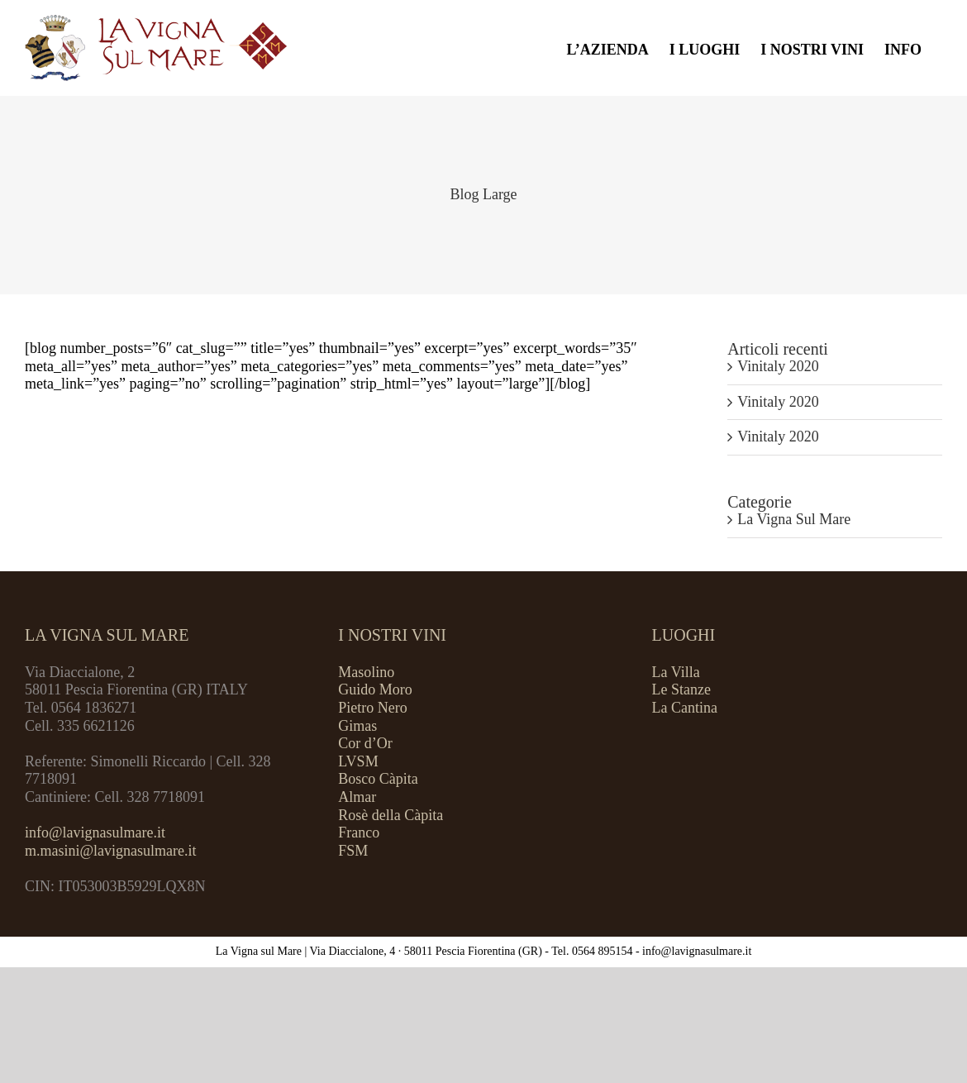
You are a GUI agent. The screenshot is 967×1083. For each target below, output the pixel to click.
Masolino (366, 672)
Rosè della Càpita (390, 815)
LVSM (358, 761)
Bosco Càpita (378, 779)
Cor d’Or (365, 743)
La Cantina (684, 707)
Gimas (357, 726)
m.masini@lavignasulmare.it (111, 850)
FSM (353, 850)
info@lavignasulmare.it (95, 832)
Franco (358, 832)
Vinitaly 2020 (777, 366)
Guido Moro (375, 689)
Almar (357, 797)
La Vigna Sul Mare (793, 519)
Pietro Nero (372, 707)
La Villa (676, 672)
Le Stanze (681, 689)
